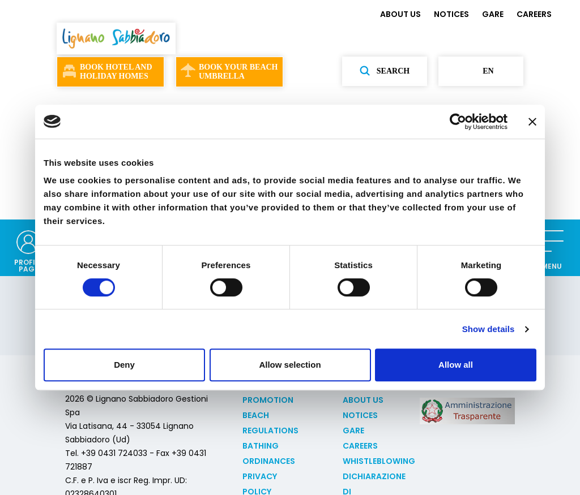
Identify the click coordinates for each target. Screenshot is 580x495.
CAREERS (534, 14)
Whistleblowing (379, 461)
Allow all (455, 364)
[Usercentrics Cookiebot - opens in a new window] (458, 121)
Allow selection (290, 364)
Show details (488, 329)
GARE (493, 14)
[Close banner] (532, 122)
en (480, 71)
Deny (124, 364)
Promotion (267, 400)
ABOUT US (400, 14)
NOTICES (451, 14)
